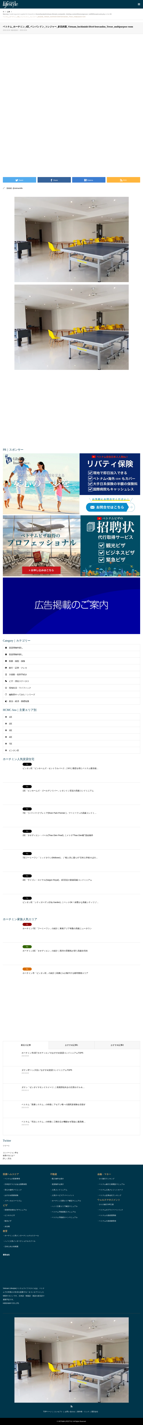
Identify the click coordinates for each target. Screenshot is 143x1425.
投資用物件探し (16, 654)
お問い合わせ (70, 1412)
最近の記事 (26, 1045)
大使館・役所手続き (18, 674)
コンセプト (58, 1412)
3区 (10, 730)
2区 (10, 724)
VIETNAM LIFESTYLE (65, 1421)
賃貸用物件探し (16, 648)
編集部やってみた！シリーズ (22, 694)
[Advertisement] (71, 62)
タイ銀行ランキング (106, 1179)
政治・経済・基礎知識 (19, 701)
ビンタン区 (14, 750)
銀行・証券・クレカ (18, 668)
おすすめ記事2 (117, 1045)
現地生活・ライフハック (20, 688)
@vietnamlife (18, 188)
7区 (10, 744)
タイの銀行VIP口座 (106, 1204)
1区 (10, 717)
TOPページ (47, 1412)
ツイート (6, 1146)
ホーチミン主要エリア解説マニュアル (66, 1201)
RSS (72, 1406)
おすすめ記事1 (71, 1045)
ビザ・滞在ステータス (19, 681)
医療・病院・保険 (17, 661)
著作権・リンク (83, 1412)
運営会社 (94, 1412)
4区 (10, 737)
